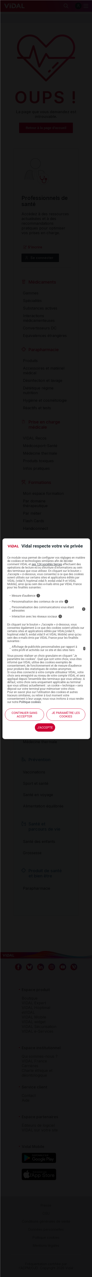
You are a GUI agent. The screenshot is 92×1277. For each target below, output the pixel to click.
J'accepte (45, 727)
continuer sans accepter (24, 714)
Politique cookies (30, 702)
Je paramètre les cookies (66, 714)
